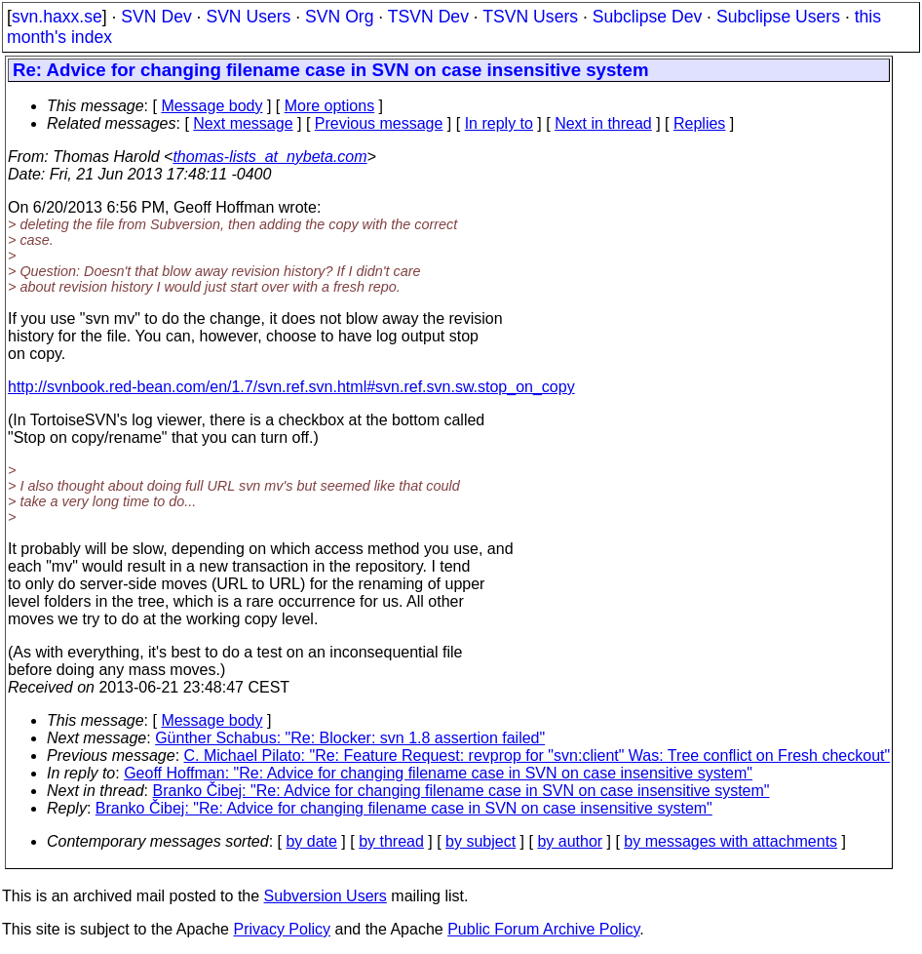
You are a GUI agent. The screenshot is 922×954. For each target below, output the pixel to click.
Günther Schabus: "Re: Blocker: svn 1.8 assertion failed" (350, 738)
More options (330, 106)
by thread (391, 841)
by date (311, 841)
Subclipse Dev (647, 16)
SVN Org (339, 16)
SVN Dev (156, 16)
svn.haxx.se (57, 16)
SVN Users (248, 16)
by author (569, 841)
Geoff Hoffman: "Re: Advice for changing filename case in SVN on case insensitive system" (438, 773)
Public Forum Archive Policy (543, 929)
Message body (211, 106)
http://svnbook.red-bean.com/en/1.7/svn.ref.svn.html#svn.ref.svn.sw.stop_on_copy (291, 386)
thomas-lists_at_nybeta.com (269, 156)
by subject (480, 841)
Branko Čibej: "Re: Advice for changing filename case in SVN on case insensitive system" (461, 790)
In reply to (499, 123)
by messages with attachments (730, 841)
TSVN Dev (428, 16)
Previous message (379, 123)
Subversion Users (325, 896)
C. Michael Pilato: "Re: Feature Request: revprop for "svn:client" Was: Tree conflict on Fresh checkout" (537, 755)
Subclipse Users (778, 16)
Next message (242, 123)
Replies (699, 123)
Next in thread (603, 123)
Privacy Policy (281, 929)
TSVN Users (530, 16)
